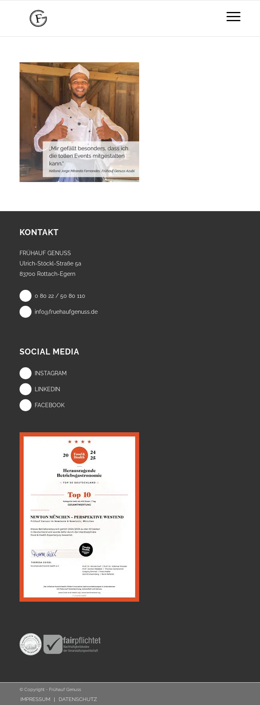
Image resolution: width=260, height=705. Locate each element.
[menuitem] (229, 16)
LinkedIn (40, 389)
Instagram (43, 373)
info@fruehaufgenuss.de (59, 312)
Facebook (42, 405)
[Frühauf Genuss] (108, 18)
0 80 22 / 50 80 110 (52, 296)
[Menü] (229, 16)
